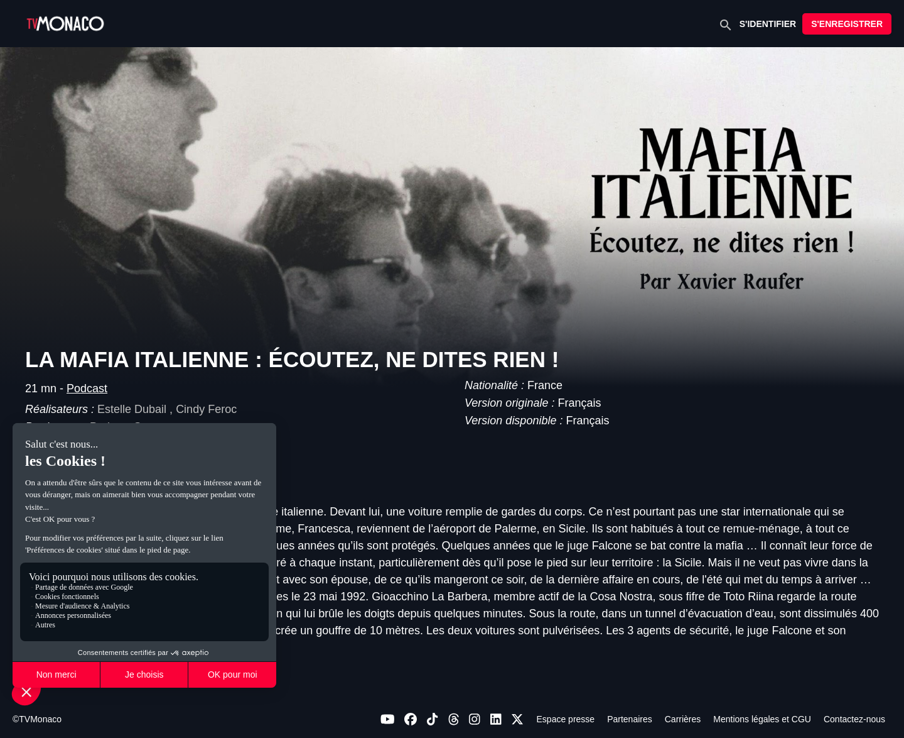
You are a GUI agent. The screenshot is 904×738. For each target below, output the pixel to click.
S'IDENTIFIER (768, 24)
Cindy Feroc (206, 409)
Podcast (87, 388)
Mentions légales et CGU (762, 719)
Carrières (683, 719)
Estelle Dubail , (136, 409)
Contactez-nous (854, 719)
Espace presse (566, 719)
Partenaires (629, 719)
